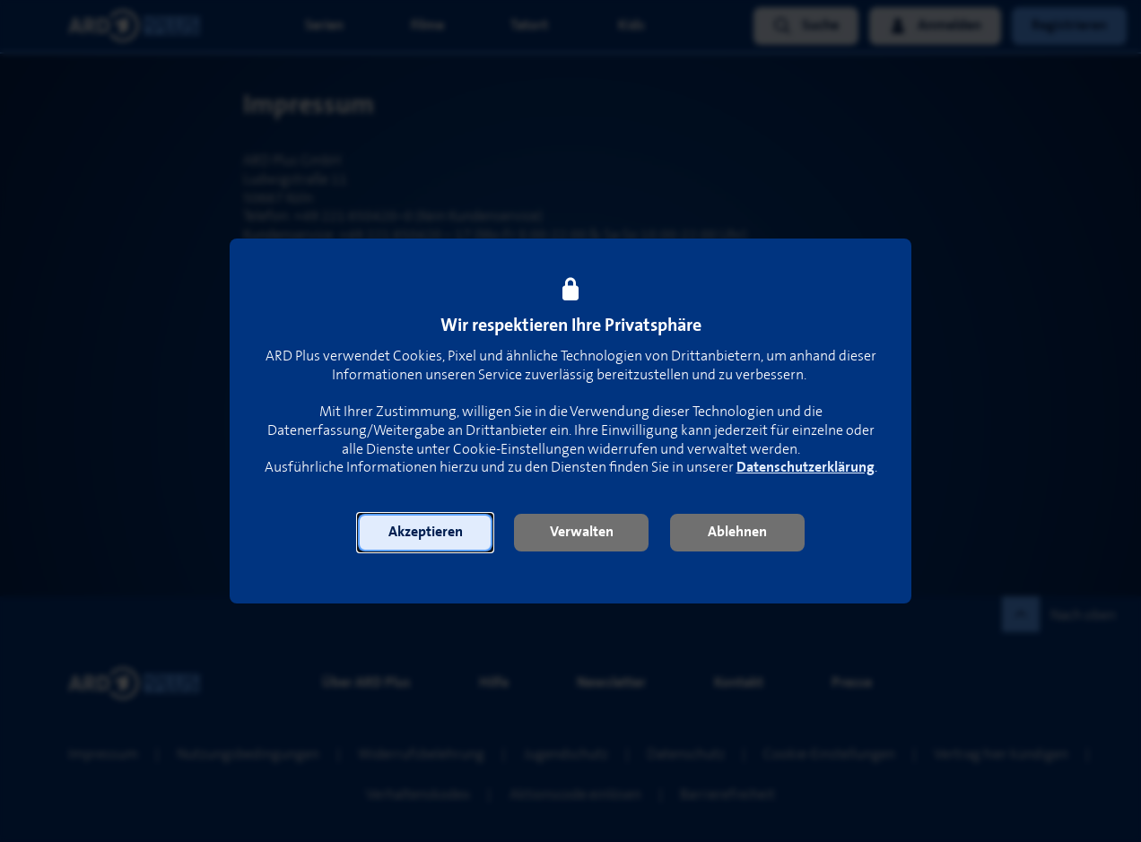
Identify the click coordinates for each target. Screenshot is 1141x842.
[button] (425, 532)
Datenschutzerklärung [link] (805, 467)
